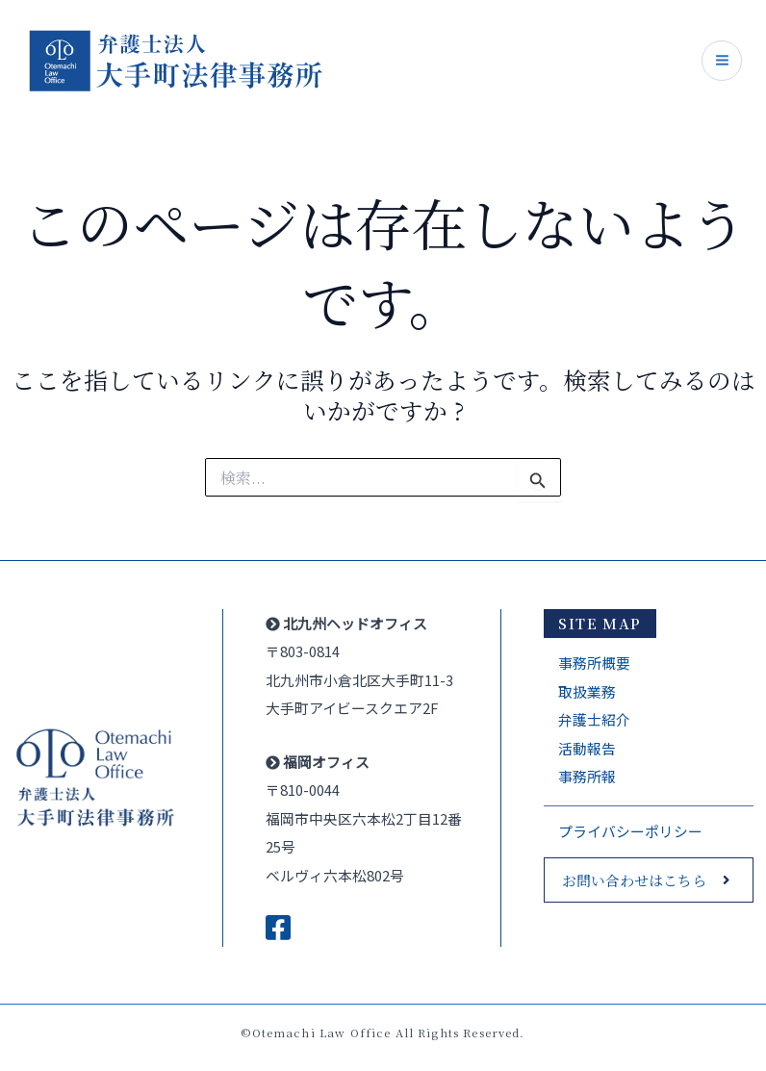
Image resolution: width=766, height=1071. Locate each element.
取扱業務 (587, 691)
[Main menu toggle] (722, 60)
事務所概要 (594, 662)
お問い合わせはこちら (634, 880)
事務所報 (587, 776)
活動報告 (587, 748)
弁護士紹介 (594, 719)
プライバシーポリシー (630, 831)
